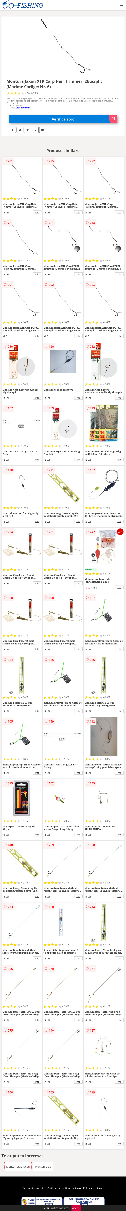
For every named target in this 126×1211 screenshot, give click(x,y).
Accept (76, 1208)
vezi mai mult (23, 107)
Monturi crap (43, 1166)
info (37, 212)
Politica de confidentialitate (64, 1188)
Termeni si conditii (33, 1188)
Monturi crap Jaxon (18, 1166)
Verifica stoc (84, 119)
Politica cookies (92, 1188)
